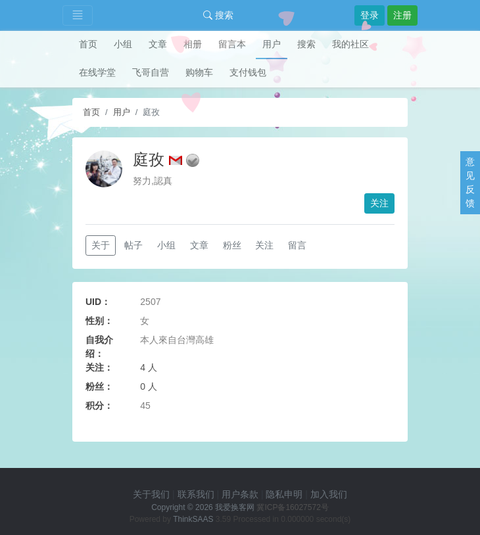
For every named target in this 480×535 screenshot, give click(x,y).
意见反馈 (470, 182)
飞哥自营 (150, 72)
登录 (369, 15)
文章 (158, 44)
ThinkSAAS (193, 519)
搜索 (218, 15)
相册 (192, 44)
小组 (123, 44)
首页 (88, 44)
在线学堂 (97, 72)
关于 (100, 245)
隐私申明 (284, 494)
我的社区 (350, 44)
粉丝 (232, 245)
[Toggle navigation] (77, 15)
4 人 (148, 367)
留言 (297, 245)
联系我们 (196, 494)
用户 (271, 44)
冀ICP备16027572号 (292, 507)
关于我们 (151, 494)
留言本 (232, 44)
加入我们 (328, 494)
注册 (402, 15)
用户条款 (240, 494)
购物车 (199, 72)
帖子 (133, 245)
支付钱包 (247, 72)
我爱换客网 (234, 507)
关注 (379, 203)
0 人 (148, 386)
